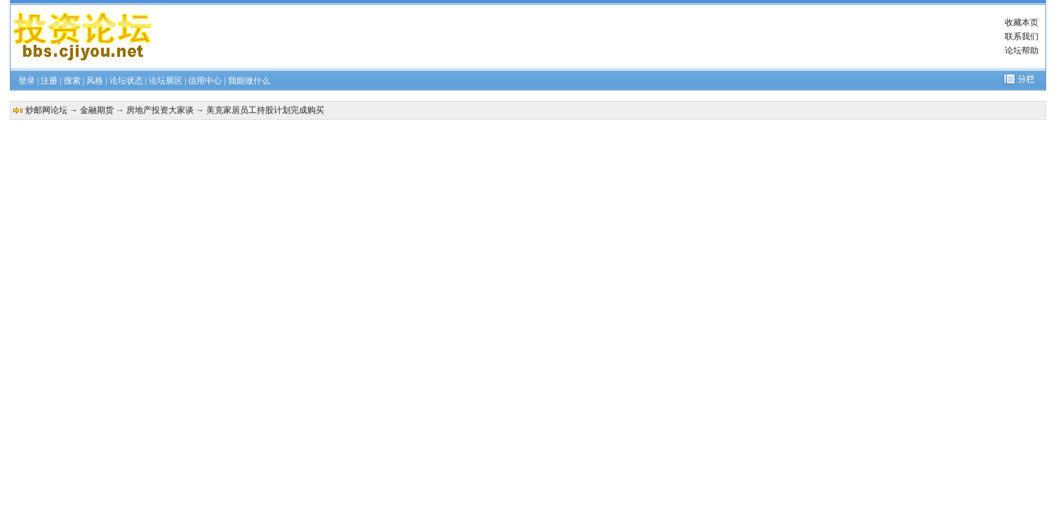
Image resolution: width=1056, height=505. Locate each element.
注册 (49, 81)
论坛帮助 (1021, 50)
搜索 (72, 81)
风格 (94, 81)
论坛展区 (165, 81)
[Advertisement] (567, 36)
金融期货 (97, 110)
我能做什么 (249, 81)
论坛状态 (126, 81)
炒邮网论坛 (46, 110)
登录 (26, 81)
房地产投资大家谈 (160, 110)
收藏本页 (1021, 22)
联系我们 (1021, 36)
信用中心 (205, 81)
